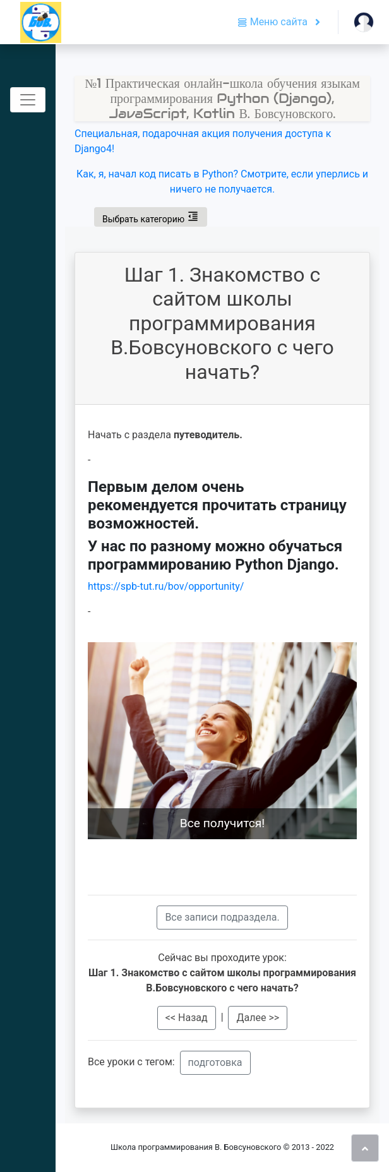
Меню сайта (273, 22)
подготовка (215, 1062)
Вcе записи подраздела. (222, 917)
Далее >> (257, 1018)
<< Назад (186, 1018)
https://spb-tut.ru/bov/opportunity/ (166, 586)
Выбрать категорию (150, 216)
